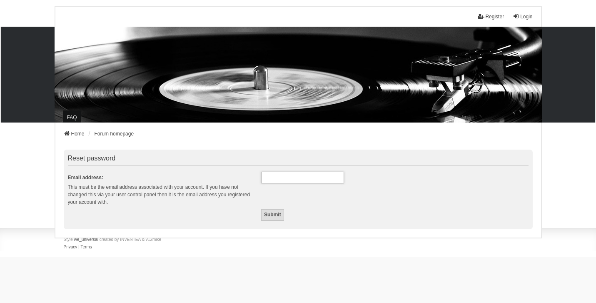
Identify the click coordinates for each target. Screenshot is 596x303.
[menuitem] (70, 247)
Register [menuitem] (491, 16)
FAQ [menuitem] (72, 117)
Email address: (85, 177)
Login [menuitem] (522, 16)
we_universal (86, 239)
